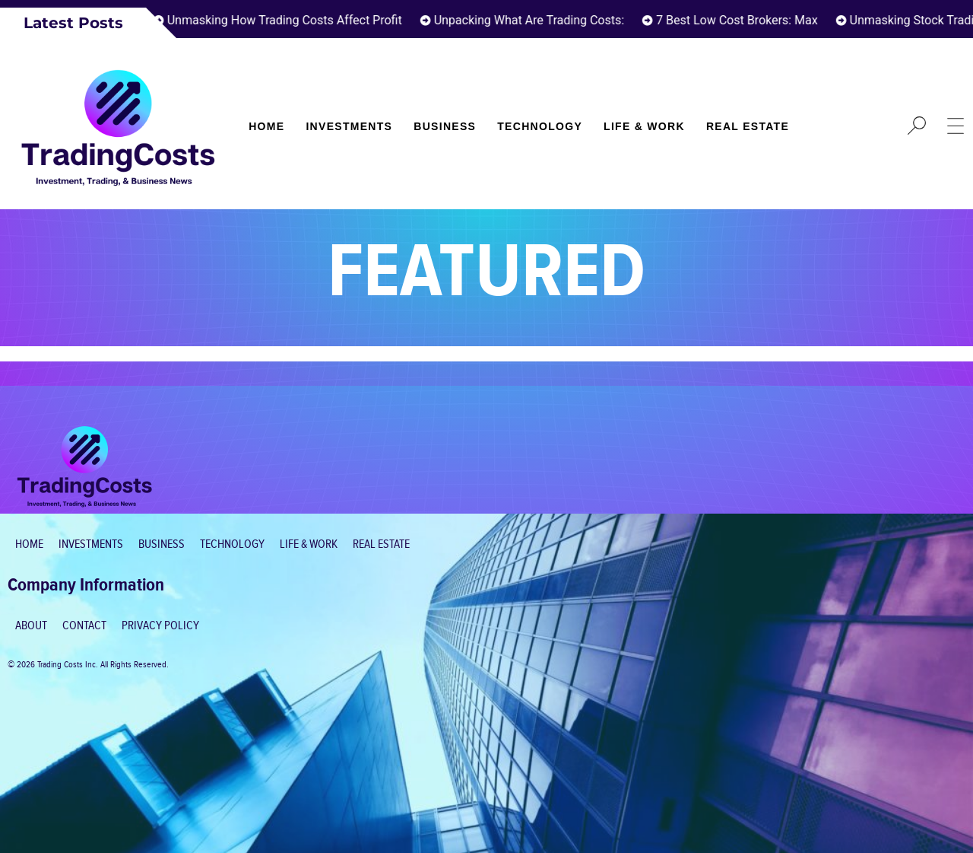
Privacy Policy (160, 626)
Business (445, 126)
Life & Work (644, 126)
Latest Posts (73, 23)
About (31, 626)
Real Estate (747, 126)
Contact (84, 626)
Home (266, 126)
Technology (539, 126)
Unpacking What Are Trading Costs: (533, 20)
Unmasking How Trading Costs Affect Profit (288, 20)
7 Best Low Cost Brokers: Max (741, 20)
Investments (349, 126)
